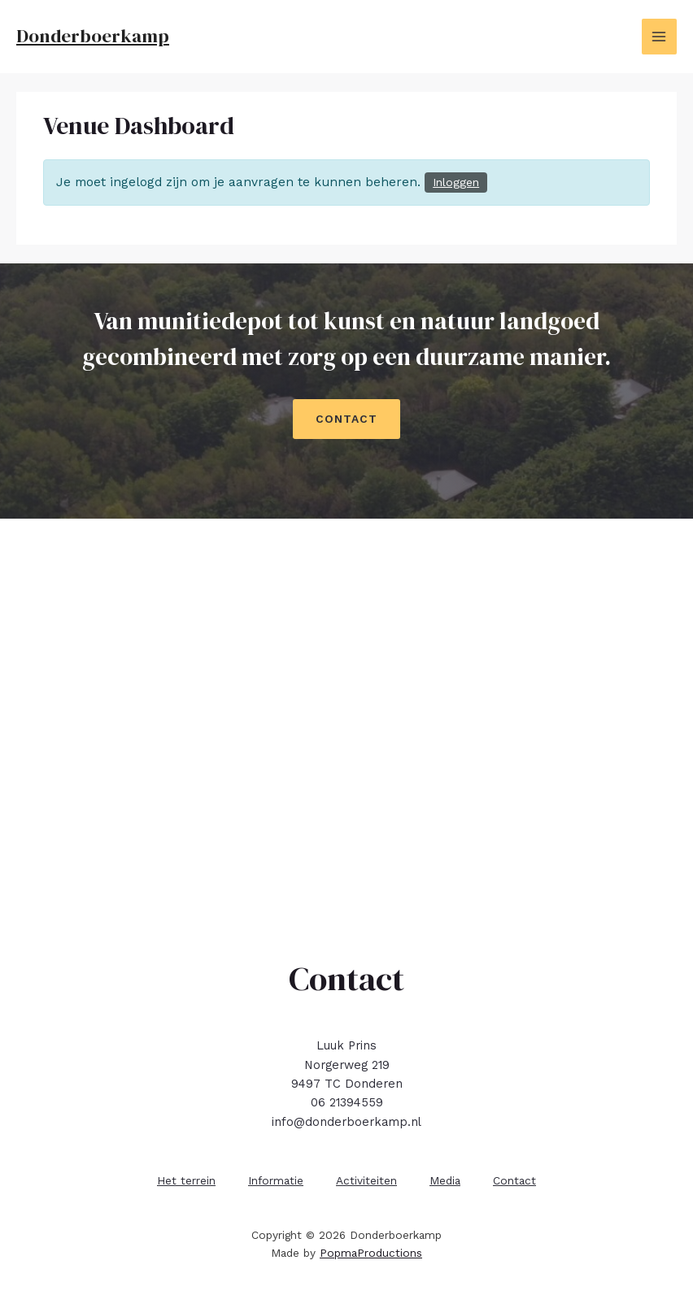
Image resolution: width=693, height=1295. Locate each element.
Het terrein (186, 1180)
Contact (514, 1180)
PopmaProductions (371, 1252)
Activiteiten (366, 1180)
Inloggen (456, 182)
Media (444, 1180)
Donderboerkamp (92, 36)
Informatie (275, 1180)
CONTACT (346, 418)
